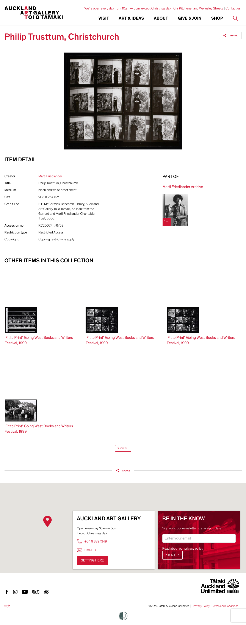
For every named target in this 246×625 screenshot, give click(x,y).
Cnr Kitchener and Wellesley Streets (198, 8)
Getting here (92, 560)
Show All (123, 448)
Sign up (172, 555)
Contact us (233, 8)
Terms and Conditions (225, 606)
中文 (8, 606)
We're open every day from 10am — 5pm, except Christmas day (127, 8)
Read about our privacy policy (182, 548)
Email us (86, 550)
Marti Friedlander (50, 176)
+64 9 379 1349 (92, 541)
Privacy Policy (201, 606)
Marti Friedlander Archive (183, 187)
